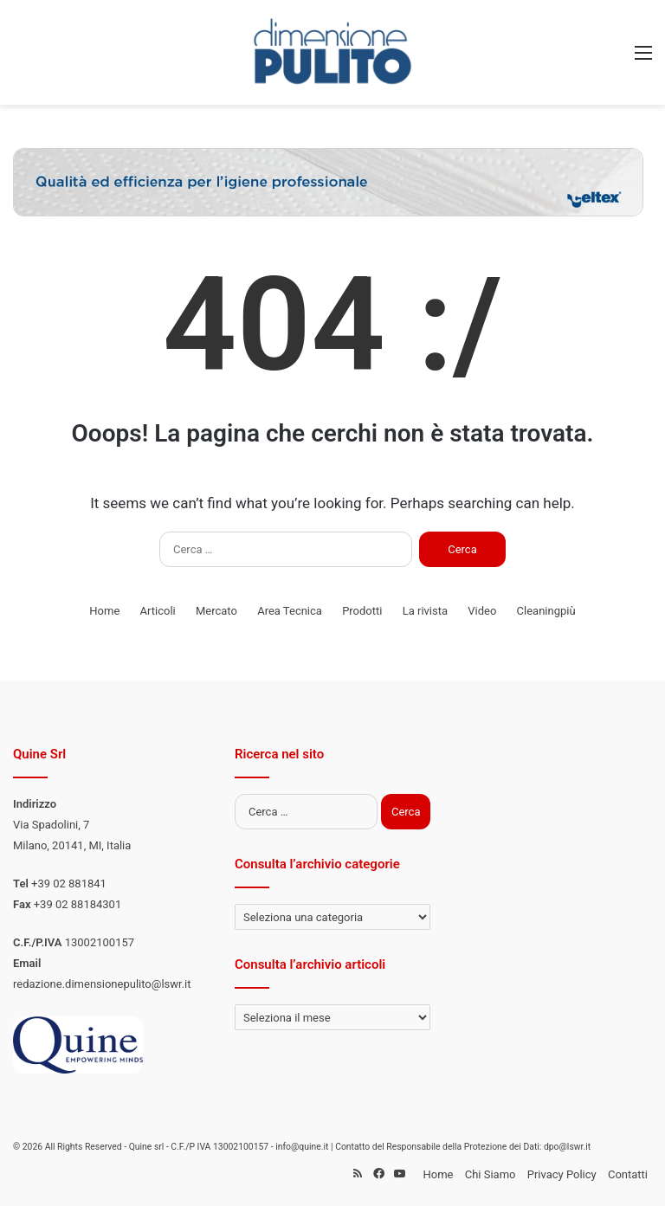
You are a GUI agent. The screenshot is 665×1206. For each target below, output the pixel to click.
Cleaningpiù (546, 610)
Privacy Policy (562, 1174)
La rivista (425, 610)
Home (104, 610)
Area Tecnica (289, 610)
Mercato (216, 610)
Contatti (628, 1174)
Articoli (158, 610)
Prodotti (362, 610)
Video (482, 610)
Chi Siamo (490, 1174)
